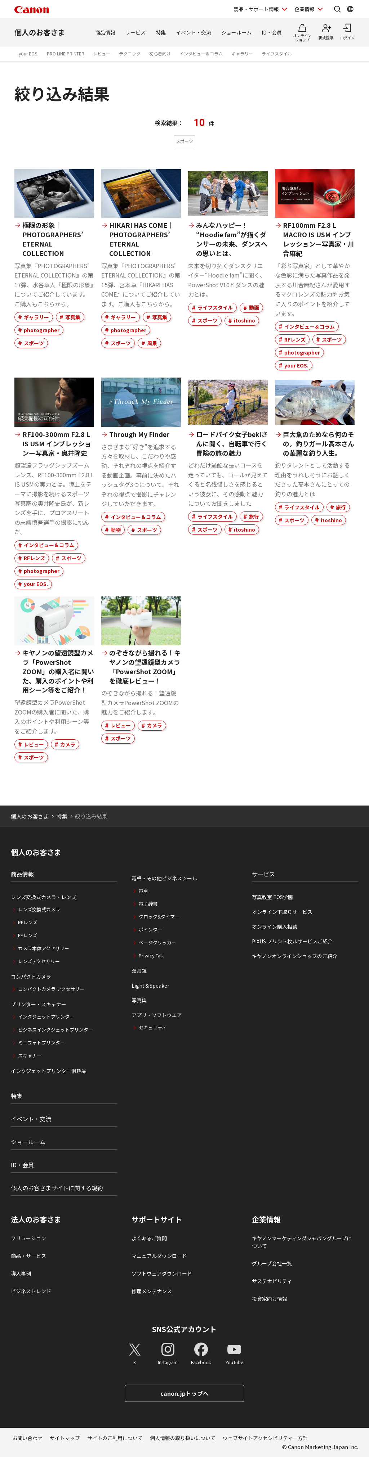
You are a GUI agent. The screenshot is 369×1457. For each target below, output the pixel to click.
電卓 (143, 890)
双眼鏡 (139, 970)
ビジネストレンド (31, 1291)
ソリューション (28, 1238)
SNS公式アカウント (184, 1329)
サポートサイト (157, 1219)
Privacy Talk (151, 955)
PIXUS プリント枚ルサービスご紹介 (292, 941)
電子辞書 (148, 903)
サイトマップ (65, 1438)
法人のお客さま (36, 1219)
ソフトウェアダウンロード (162, 1273)
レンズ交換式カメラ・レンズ (43, 897)
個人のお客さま (39, 32)
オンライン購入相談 (274, 926)
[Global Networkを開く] (350, 9)
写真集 (72, 317)
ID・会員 (272, 32)
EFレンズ (27, 935)
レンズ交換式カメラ (39, 909)
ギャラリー (242, 53)
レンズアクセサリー (39, 961)
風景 (152, 343)
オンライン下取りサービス (282, 911)
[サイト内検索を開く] (337, 9)
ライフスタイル (277, 53)
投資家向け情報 (269, 1298)
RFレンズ (295, 339)
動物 (116, 529)
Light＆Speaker (150, 985)
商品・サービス (28, 1255)
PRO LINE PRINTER (65, 53)
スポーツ (34, 343)
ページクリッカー (157, 942)
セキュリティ (152, 1027)
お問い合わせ (27, 1438)
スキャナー (29, 1055)
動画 (254, 307)
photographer (41, 330)
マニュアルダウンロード (159, 1255)
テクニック (130, 53)
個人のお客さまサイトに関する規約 (57, 1187)
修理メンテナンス (152, 1291)
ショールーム (236, 32)
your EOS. (28, 53)
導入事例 (21, 1273)
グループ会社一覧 (272, 1263)
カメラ (67, 744)
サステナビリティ (272, 1281)
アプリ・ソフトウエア (157, 1015)
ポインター (150, 929)
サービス (135, 32)
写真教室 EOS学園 (272, 897)
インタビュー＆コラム (201, 53)
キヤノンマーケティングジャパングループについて (302, 1242)
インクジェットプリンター (46, 1016)
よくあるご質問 (149, 1238)
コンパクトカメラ (31, 976)
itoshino (244, 320)
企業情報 (266, 1219)
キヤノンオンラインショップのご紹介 (294, 956)
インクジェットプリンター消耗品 (48, 1070)
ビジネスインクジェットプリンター (55, 1029)
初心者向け (160, 53)
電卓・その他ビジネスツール (164, 878)
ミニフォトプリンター (41, 1042)
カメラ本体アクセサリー (43, 948)
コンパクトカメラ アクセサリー (51, 988)
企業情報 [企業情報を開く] (304, 9)
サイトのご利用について (115, 1438)
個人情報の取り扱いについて (182, 1438)
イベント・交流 (193, 32)
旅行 (254, 516)
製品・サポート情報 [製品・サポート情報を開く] (256, 9)
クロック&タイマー (159, 916)
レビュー (101, 53)
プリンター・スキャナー (38, 1004)
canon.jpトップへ (184, 1393)
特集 (161, 32)
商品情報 (105, 32)
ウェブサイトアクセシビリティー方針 (265, 1438)
